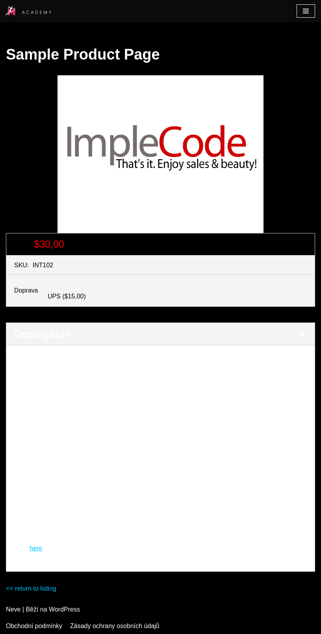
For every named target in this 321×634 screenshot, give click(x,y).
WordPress (64, 609)
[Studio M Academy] (29, 11)
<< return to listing (31, 588)
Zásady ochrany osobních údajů (115, 626)
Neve (13, 609)
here (36, 548)
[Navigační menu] (306, 11)
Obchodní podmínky (34, 626)
